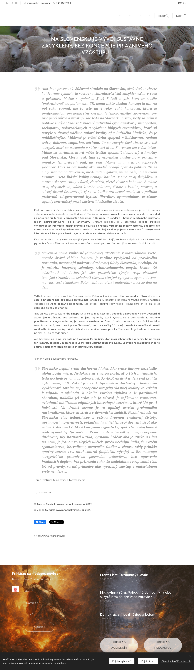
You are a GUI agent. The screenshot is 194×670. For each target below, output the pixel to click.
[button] (163, 16)
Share (40, 522)
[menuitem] (117, 16)
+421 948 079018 (63, 3)
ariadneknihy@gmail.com (38, 3)
